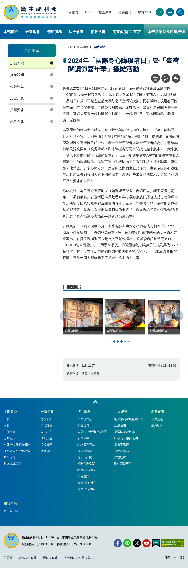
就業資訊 (17, 122)
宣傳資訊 (157, 419)
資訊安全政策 (28, 557)
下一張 (178, 316)
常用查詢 (83, 476)
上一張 (65, 316)
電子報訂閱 (84, 457)
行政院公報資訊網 (126, 438)
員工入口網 (11, 510)
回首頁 (73, 12)
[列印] (155, 78)
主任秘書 (9, 431)
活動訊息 (17, 98)
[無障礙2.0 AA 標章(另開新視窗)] (172, 543)
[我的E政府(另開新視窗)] (156, 543)
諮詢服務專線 (86, 444)
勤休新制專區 (123, 463)
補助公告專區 (86, 489)
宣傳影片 (157, 425)
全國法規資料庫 (124, 431)
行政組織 (9, 438)
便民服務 (54, 32)
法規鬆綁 (120, 457)
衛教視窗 (98, 32)
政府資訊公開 (86, 482)
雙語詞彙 (105, 12)
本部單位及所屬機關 (17, 444)
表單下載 (83, 438)
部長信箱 (124, 12)
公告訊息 (17, 86)
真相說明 (17, 75)
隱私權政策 (50, 557)
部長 (7, 419)
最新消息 (32, 32)
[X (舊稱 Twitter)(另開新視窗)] (137, 543)
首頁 (70, 47)
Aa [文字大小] (170, 12)
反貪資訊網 (121, 444)
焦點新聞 (17, 63)
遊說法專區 (121, 451)
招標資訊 (17, 110)
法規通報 (120, 425)
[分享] (165, 78)
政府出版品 (84, 451)
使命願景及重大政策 (17, 451)
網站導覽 (144, 12)
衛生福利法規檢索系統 (129, 419)
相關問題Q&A (86, 463)
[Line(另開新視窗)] (127, 543)
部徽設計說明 (12, 463)
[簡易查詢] (180, 12)
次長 (7, 425)
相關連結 (10, 503)
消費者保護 (84, 419)
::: (1, 1)
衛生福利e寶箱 (87, 470)
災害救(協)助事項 (127, 32)
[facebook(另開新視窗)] (118, 543)
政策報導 (9, 457)
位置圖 (8, 557)
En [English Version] (160, 12)
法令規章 (76, 32)
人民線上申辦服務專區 (92, 431)
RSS (88, 12)
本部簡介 (10, 32)
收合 (95, 402)
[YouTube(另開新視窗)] (146, 543)
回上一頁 (176, 75)
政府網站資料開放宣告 (78, 557)
